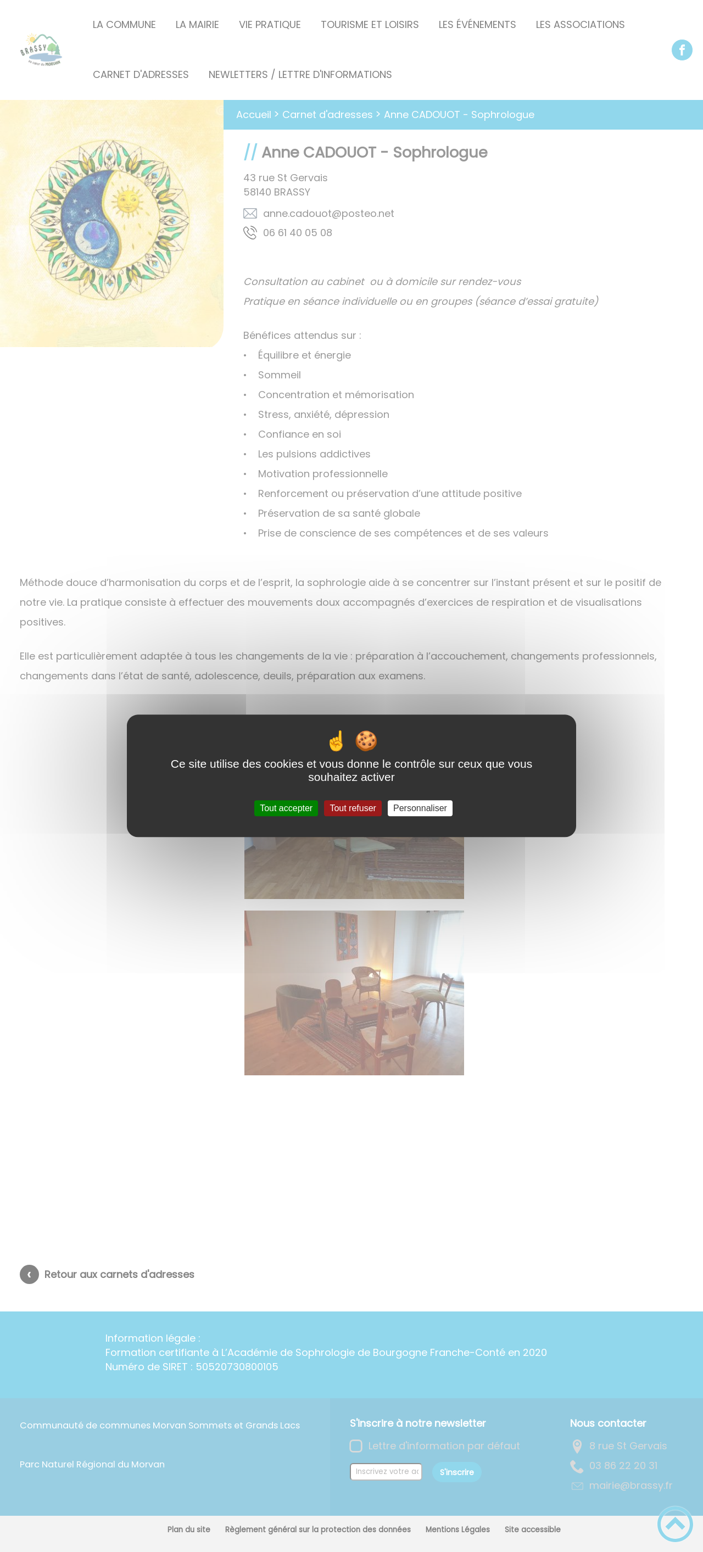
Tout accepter (286, 808)
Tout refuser (353, 808)
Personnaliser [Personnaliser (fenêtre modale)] (420, 808)
